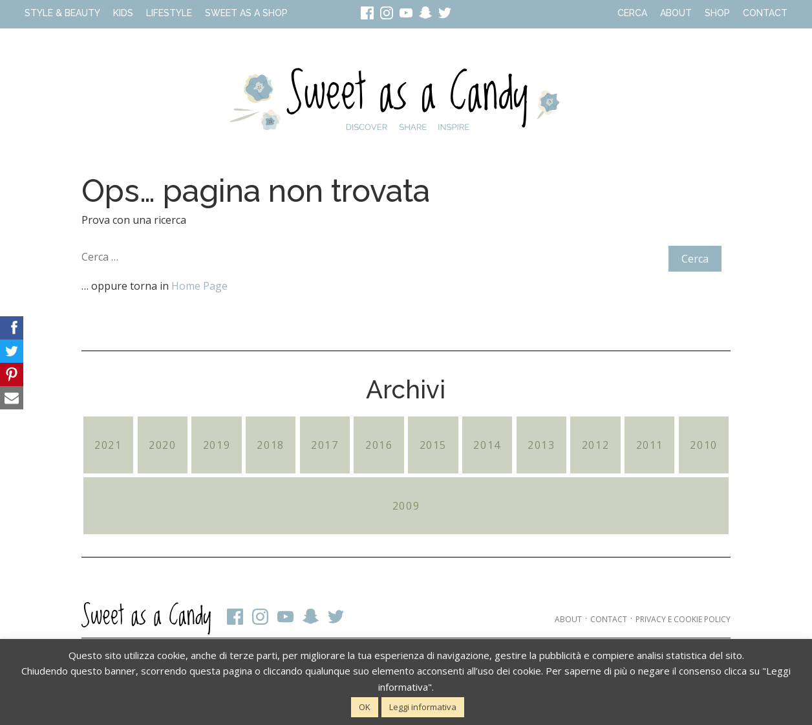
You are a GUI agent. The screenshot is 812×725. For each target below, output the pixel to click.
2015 (433, 445)
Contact (765, 13)
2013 (541, 445)
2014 (486, 445)
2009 (406, 506)
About (676, 13)
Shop (717, 13)
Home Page (199, 286)
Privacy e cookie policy (683, 619)
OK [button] (364, 707)
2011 (649, 445)
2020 (162, 445)
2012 (595, 445)
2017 (324, 445)
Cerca (632, 13)
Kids (123, 13)
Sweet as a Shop (246, 13)
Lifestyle (169, 13)
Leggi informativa (422, 707)
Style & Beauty (62, 13)
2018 (270, 445)
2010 (703, 445)
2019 (216, 445)
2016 (378, 445)
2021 (108, 445)
